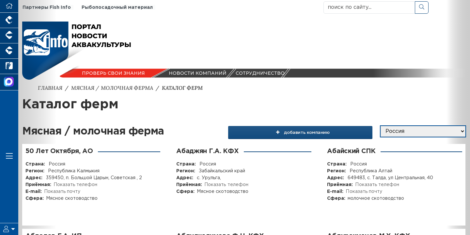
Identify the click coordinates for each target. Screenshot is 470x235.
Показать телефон (75, 185)
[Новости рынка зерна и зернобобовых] (9, 66)
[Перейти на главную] (9, 6)
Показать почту (62, 192)
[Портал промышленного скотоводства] (9, 51)
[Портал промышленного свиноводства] (9, 35)
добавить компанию (310, 131)
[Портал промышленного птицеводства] (9, 20)
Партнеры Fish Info (46, 7)
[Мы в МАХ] (9, 82)
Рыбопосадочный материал (116, 7)
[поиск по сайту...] (369, 7)
